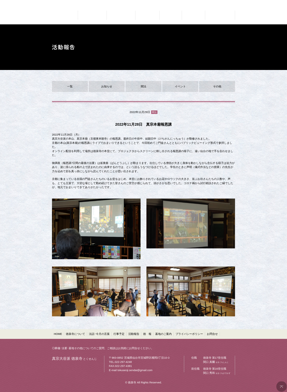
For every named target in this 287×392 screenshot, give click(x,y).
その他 (217, 86)
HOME (58, 333)
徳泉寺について (75, 333)
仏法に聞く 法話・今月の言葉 (121, 15)
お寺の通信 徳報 (193, 15)
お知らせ (106, 86)
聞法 (143, 86)
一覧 (70, 86)
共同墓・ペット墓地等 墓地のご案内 (219, 15)
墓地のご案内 (163, 333)
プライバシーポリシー (189, 333)
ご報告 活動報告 (171, 15)
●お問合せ (228, 2)
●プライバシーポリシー (204, 2)
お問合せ (212, 333)
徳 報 (147, 333)
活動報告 (133, 333)
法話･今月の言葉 (99, 333)
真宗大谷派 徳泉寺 (63, 15)
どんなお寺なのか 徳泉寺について (92, 15)
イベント (180, 86)
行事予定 (118, 333)
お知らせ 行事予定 (147, 15)
